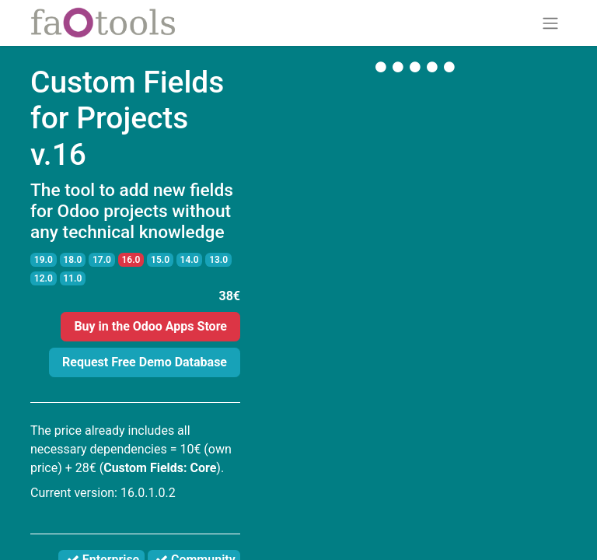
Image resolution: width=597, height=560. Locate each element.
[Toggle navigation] (550, 23)
